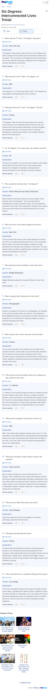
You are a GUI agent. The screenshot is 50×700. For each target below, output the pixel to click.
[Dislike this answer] (23, 66)
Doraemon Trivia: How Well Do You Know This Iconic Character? (7, 667)
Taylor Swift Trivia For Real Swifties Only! (24, 629)
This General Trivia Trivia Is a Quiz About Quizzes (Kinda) (7, 648)
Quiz (7, 31)
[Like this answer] (17, 66)
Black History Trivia (22, 646)
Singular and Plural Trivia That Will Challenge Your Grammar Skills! (24, 668)
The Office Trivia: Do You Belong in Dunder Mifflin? (8, 629)
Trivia (23, 31)
